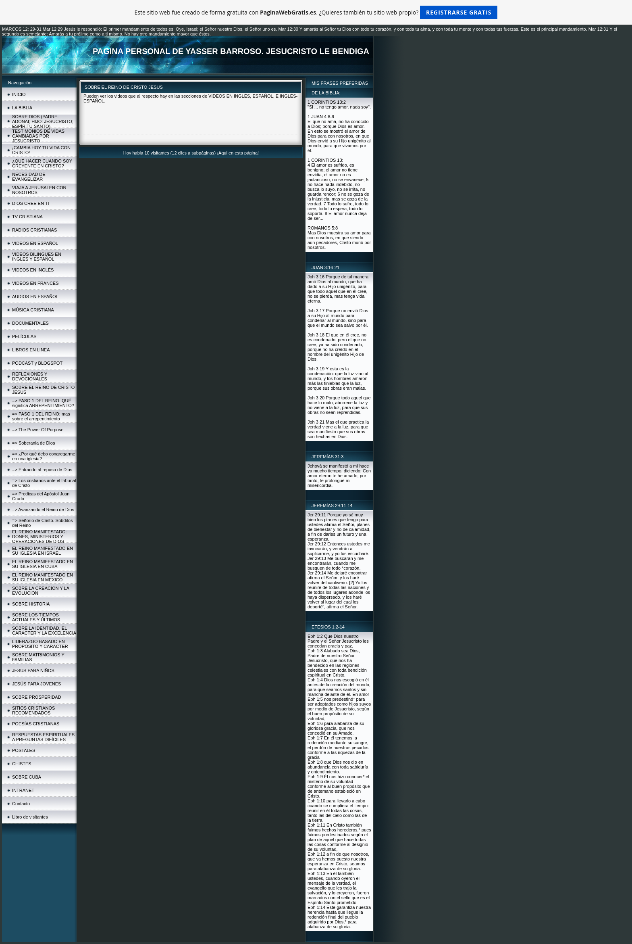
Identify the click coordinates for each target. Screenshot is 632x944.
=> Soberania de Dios (33, 443)
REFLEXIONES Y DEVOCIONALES (29, 376)
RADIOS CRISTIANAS (34, 230)
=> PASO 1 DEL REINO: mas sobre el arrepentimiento (41, 416)
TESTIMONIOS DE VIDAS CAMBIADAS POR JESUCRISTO (38, 136)
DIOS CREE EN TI (30, 203)
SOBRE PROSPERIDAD (36, 697)
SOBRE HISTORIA (31, 603)
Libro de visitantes (30, 817)
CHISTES (21, 763)
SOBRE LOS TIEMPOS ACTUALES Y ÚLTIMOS (36, 617)
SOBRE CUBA (26, 777)
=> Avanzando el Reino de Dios (43, 509)
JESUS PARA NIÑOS (33, 670)
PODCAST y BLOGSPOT (37, 363)
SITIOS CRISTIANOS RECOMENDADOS (33, 710)
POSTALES (23, 750)
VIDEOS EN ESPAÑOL (35, 243)
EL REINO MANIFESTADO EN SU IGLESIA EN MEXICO (42, 577)
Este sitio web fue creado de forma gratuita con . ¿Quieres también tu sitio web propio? (316, 12)
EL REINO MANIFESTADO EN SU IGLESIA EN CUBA (42, 564)
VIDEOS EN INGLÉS (33, 269)
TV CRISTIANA (27, 216)
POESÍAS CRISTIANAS (35, 723)
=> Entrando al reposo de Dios (42, 469)
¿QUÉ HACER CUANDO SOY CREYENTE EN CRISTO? (42, 163)
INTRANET (23, 790)
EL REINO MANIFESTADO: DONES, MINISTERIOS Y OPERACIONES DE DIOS (39, 536)
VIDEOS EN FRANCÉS (35, 283)
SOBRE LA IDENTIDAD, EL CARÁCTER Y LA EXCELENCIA (44, 630)
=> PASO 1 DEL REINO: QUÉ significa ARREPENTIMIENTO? (43, 403)
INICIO (19, 94)
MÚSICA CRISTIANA (33, 309)
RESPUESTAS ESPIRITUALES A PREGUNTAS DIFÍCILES (43, 737)
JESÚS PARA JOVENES (36, 683)
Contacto (21, 803)
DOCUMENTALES (30, 323)
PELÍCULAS (24, 336)
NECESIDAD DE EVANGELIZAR (29, 177)
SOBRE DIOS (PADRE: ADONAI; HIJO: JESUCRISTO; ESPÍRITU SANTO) (42, 121)
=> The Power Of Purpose (38, 429)
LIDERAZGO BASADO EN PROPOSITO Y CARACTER (40, 644)
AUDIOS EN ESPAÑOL (35, 296)
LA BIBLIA (22, 107)
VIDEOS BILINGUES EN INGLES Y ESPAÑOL (36, 256)
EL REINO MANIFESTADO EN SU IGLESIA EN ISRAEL (42, 551)
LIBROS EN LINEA (31, 349)
